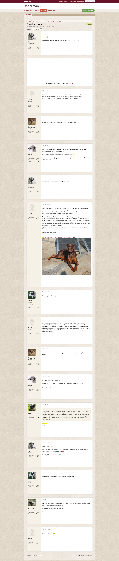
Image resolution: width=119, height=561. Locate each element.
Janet (30, 301)
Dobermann (36, 26)
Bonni (30, 538)
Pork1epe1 (31, 508)
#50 (43, 376)
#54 (43, 499)
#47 (43, 291)
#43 (43, 118)
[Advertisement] (59, 70)
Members (35, 15)
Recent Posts (28, 17)
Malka (30, 154)
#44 (43, 145)
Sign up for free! (69, 83)
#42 (43, 91)
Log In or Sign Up (63, 1)
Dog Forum (73, 1)
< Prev (33, 29)
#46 (43, 204)
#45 (43, 177)
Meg (29, 413)
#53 (43, 472)
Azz (29, 42)
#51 (43, 404)
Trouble (46, 26)
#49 (43, 349)
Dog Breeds (80, 1)
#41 (43, 33)
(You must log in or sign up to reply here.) (82, 555)
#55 (43, 529)
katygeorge (31, 127)
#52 (43, 442)
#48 (43, 319)
